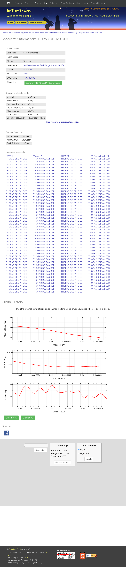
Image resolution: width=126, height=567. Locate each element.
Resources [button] (81, 3)
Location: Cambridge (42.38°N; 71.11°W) (101, 9)
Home (11, 22)
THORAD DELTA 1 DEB (16, 159)
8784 (26, 74)
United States (30, 69)
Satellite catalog (37, 22)
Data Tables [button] (66, 3)
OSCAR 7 (37, 156)
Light (81, 449)
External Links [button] (96, 3)
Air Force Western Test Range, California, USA (44, 65)
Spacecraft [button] (40, 3)
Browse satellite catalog (13, 33)
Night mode (84, 453)
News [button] (18, 3)
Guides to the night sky (20, 15)
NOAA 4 (9, 156)
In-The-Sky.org (19, 10)
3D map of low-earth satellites (89, 33)
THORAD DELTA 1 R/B (99, 156)
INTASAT (65, 156)
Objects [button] (53, 3)
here (26, 558)
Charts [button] (28, 3)
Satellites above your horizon (62, 33)
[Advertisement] (63, 486)
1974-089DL (29, 78)
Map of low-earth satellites (36, 33)
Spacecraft (22, 22)
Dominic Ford (15, 549)
